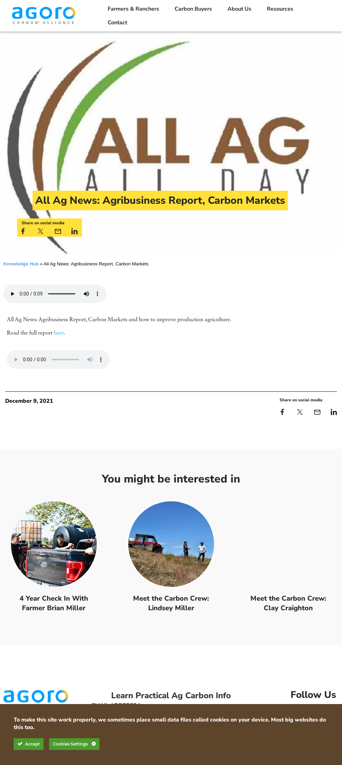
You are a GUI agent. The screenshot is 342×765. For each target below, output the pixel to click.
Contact (117, 22)
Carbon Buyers (193, 9)
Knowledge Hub (21, 263)
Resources (280, 9)
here (59, 333)
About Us (239, 9)
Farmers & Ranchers (133, 9)
